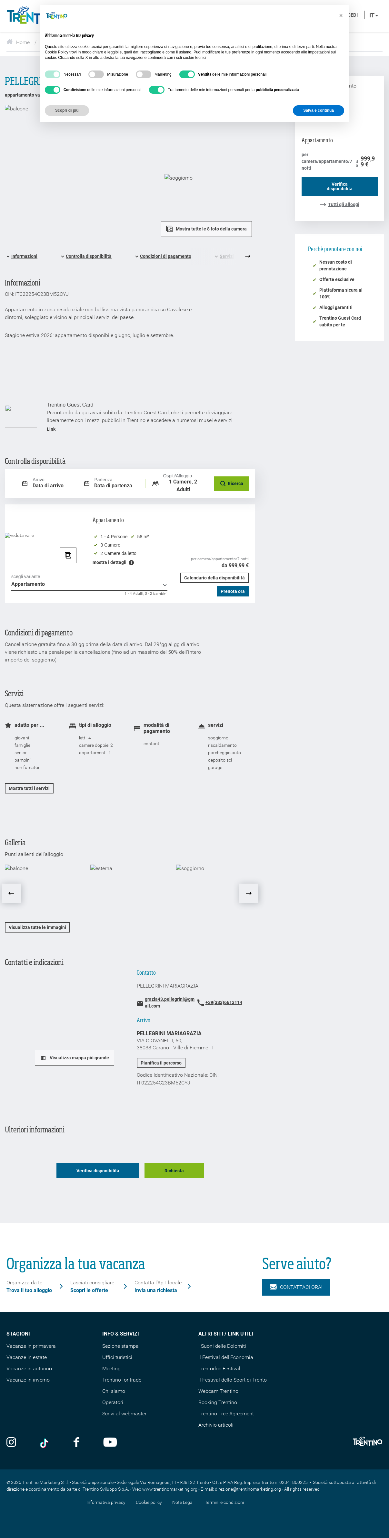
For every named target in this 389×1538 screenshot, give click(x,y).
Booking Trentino (217, 1402)
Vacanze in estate (26, 1357)
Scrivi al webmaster (124, 1414)
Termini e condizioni (224, 1502)
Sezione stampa (120, 1346)
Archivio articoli (216, 1425)
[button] (341, 15)
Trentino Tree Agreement (226, 1414)
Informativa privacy (105, 1502)
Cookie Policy (56, 52)
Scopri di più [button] (67, 110)
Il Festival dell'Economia (225, 1357)
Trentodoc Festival (219, 1368)
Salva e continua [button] (318, 110)
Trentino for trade (121, 1380)
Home (18, 42)
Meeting (111, 1368)
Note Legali (183, 1502)
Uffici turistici (117, 1357)
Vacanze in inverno (28, 1380)
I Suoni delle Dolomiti (222, 1346)
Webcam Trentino (218, 1391)
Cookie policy (149, 1502)
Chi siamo (113, 1391)
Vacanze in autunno (29, 1368)
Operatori (112, 1402)
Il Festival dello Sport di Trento (232, 1380)
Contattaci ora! (296, 1287)
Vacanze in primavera (31, 1346)
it (373, 15)
